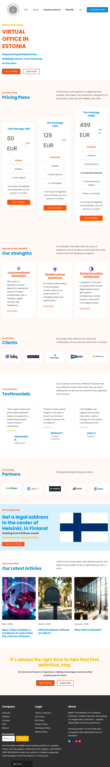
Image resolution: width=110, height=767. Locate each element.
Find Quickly (8, 734)
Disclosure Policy (43, 728)
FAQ (4, 724)
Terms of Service (43, 713)
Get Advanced (55, 208)
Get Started (19, 202)
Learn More (31, 71)
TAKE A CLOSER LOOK (13, 544)
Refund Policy (41, 731)
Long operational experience (19, 274)
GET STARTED (11, 71)
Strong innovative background (91, 275)
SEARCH (22, 738)
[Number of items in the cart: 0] (80, 9)
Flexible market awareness (55, 276)
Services (6, 713)
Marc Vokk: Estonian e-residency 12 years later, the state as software (17, 633)
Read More (12, 311)
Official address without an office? (53, 631)
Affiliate (5, 716)
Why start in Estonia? (87, 630)
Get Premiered (91, 218)
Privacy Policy (41, 724)
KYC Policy (40, 716)
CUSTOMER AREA (97, 9)
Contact (6, 720)
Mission (5, 728)
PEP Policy (39, 720)
